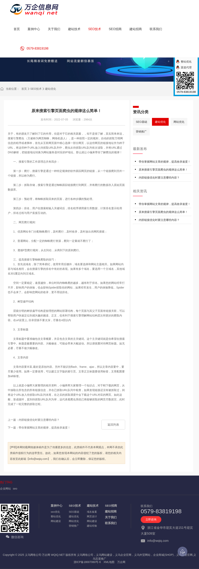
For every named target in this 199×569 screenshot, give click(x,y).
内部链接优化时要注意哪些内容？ (159, 177)
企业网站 (5, 488)
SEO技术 (36, 88)
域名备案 (92, 511)
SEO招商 (111, 505)
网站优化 (179, 121)
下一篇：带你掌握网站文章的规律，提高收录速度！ (39, 427)
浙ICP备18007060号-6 (87, 562)
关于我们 (111, 517)
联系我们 (111, 523)
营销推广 (141, 131)
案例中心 (56, 505)
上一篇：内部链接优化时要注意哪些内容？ (33, 419)
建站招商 (111, 511)
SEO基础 (141, 121)
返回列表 (113, 424)
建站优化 (50, 88)
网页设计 (92, 516)
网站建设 (56, 521)
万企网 (121, 562)
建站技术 (93, 505)
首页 (24, 88)
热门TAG (6, 482)
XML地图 (109, 562)
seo (15, 488)
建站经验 (92, 525)
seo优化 (55, 511)
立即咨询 (151, 519)
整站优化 (56, 516)
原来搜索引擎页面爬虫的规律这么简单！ (163, 169)
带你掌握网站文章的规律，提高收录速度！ (164, 161)
